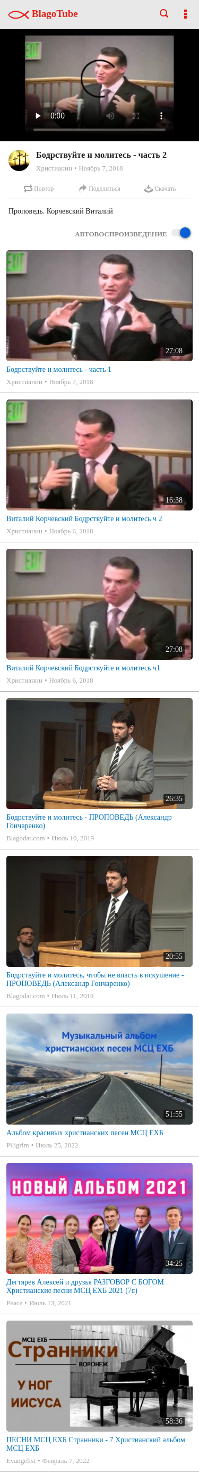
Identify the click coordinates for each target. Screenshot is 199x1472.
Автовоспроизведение (133, 233)
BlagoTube (43, 13)
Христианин (54, 168)
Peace (14, 1303)
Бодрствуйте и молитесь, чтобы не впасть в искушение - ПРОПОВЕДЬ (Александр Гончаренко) (95, 979)
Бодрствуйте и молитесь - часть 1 (58, 369)
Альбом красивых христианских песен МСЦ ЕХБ (84, 1133)
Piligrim (17, 1145)
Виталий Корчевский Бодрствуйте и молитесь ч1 (83, 668)
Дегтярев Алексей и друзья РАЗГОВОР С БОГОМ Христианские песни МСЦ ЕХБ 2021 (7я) (85, 1286)
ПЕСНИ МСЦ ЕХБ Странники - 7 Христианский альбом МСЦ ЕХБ (95, 1444)
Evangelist (21, 1461)
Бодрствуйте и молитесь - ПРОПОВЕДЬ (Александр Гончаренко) (89, 821)
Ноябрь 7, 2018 (101, 168)
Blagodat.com (25, 838)
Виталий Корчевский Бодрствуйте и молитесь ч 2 (84, 519)
